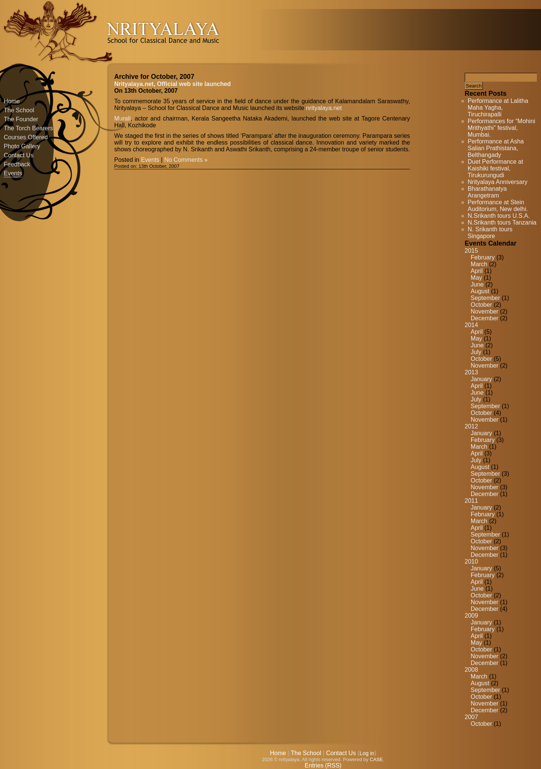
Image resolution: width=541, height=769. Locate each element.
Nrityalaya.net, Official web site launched (172, 84)
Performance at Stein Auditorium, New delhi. (498, 205)
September (485, 298)
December (485, 318)
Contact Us (18, 155)
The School (19, 110)
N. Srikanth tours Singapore (490, 232)
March (479, 264)
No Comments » (186, 160)
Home (12, 101)
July (476, 352)
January (481, 379)
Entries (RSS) (323, 765)
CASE (376, 759)
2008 (471, 669)
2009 (471, 615)
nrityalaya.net (324, 108)
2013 (471, 372)
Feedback (17, 164)
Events (13, 173)
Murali (122, 118)
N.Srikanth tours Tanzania (502, 222)
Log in (367, 753)
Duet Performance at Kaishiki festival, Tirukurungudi (495, 168)
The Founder (21, 119)
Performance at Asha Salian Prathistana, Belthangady (496, 148)
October (481, 305)
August (480, 291)
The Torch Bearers (28, 128)
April (477, 271)
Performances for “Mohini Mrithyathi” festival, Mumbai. (501, 128)
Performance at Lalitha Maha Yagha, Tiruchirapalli (498, 108)
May (476, 277)
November (485, 311)
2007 (471, 717)
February (483, 257)
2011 (471, 501)
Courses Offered (26, 137)
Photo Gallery (22, 146)
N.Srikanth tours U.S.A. (499, 216)
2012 (471, 426)
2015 (471, 250)
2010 (471, 561)
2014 (471, 325)
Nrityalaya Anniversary (497, 182)
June (477, 284)
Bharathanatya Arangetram (487, 192)
